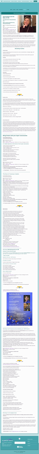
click (11, 246)
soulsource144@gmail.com (11, 243)
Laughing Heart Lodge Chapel (9, 29)
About (29, 441)
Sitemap (29, 445)
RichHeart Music (19, 6)
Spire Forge (21, 452)
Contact (29, 443)
